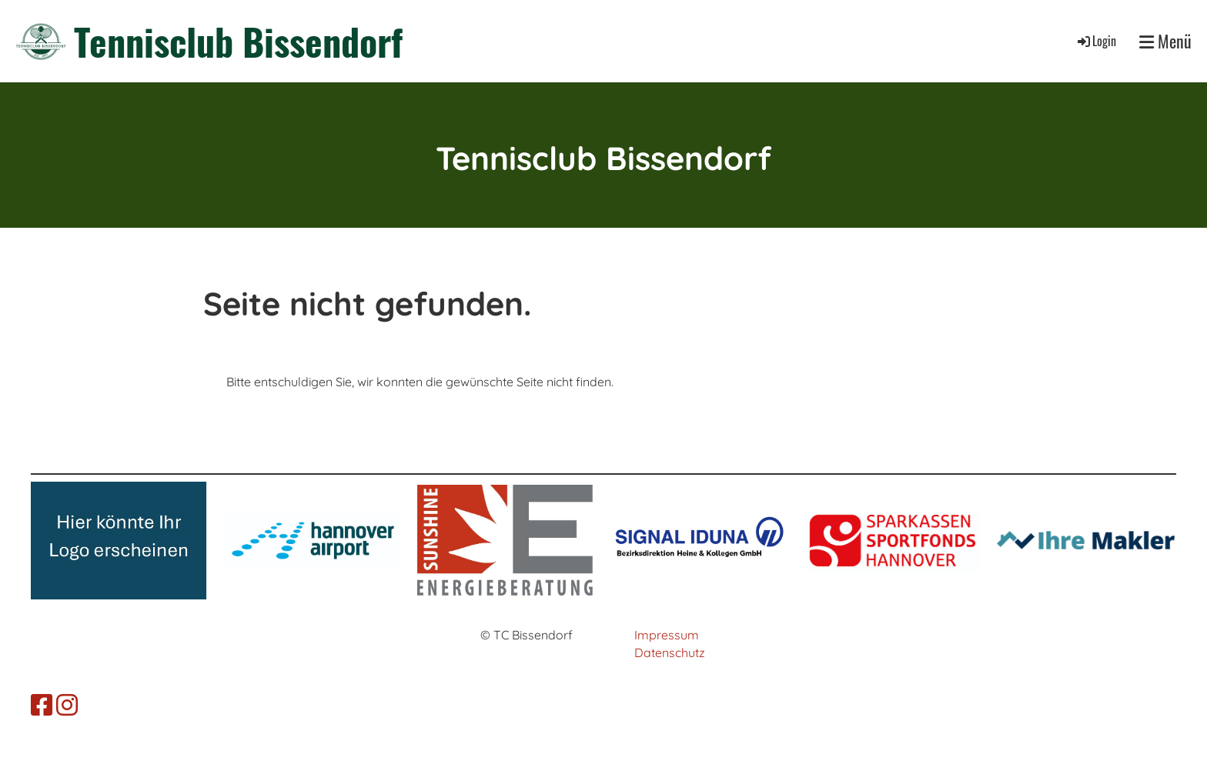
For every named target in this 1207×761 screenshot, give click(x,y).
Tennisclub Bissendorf (238, 41)
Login (1095, 41)
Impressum (666, 635)
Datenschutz (669, 652)
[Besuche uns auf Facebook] (41, 704)
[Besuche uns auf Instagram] (67, 704)
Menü (1165, 41)
